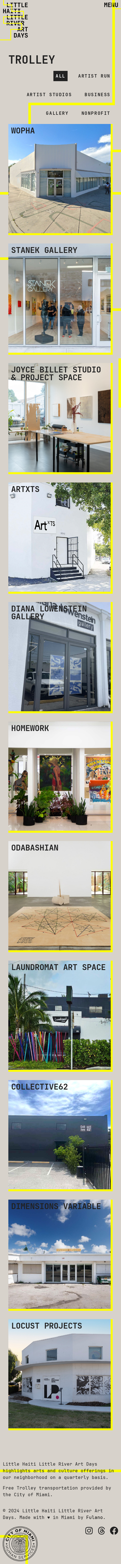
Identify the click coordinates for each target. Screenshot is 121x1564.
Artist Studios (49, 95)
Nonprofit (96, 113)
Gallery (57, 113)
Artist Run (94, 76)
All (60, 76)
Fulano (94, 1517)
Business (97, 95)
